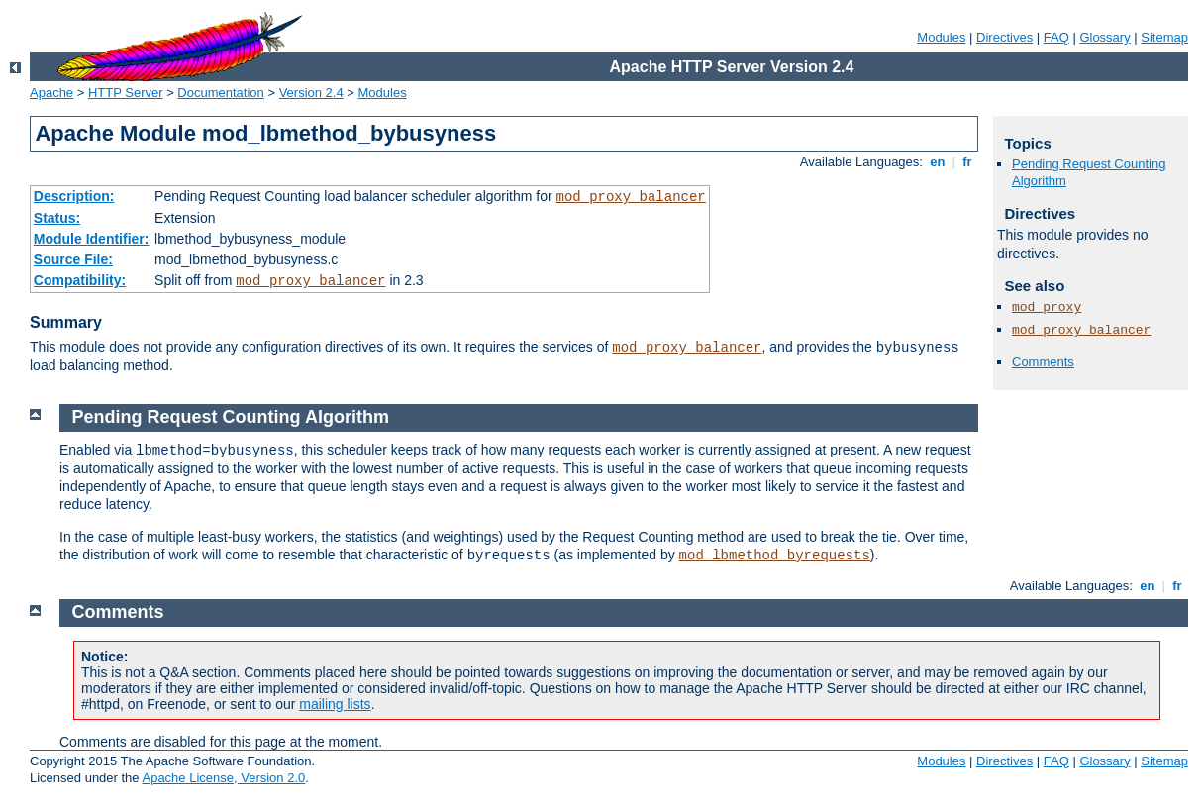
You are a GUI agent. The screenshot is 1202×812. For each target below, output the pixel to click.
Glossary (1104, 37)
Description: (74, 196)
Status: (57, 218)
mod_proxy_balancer (631, 197)
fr (967, 161)
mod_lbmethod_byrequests (774, 555)
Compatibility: (80, 280)
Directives (1004, 37)
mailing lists (334, 704)
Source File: (73, 259)
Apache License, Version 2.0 (223, 777)
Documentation (220, 92)
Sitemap (1164, 37)
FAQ (1056, 37)
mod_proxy (1046, 307)
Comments (1043, 362)
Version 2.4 (311, 92)
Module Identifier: (92, 239)
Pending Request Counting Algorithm (230, 417)
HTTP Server (125, 92)
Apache (51, 92)
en (938, 161)
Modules (941, 37)
